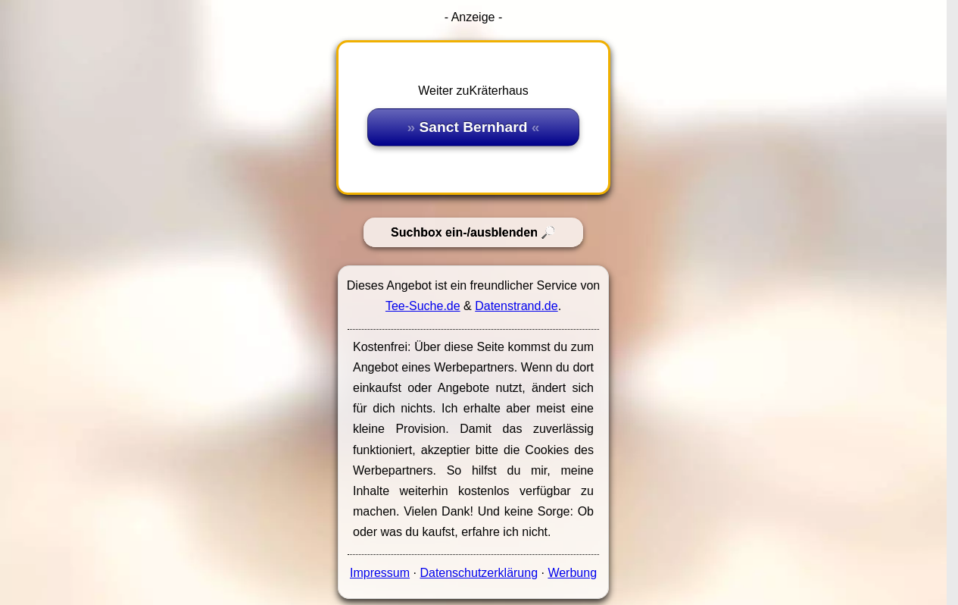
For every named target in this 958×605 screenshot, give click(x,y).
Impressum (380, 572)
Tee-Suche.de (422, 305)
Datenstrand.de (516, 305)
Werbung (572, 572)
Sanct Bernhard (474, 127)
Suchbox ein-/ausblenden (464, 232)
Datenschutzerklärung (479, 572)
